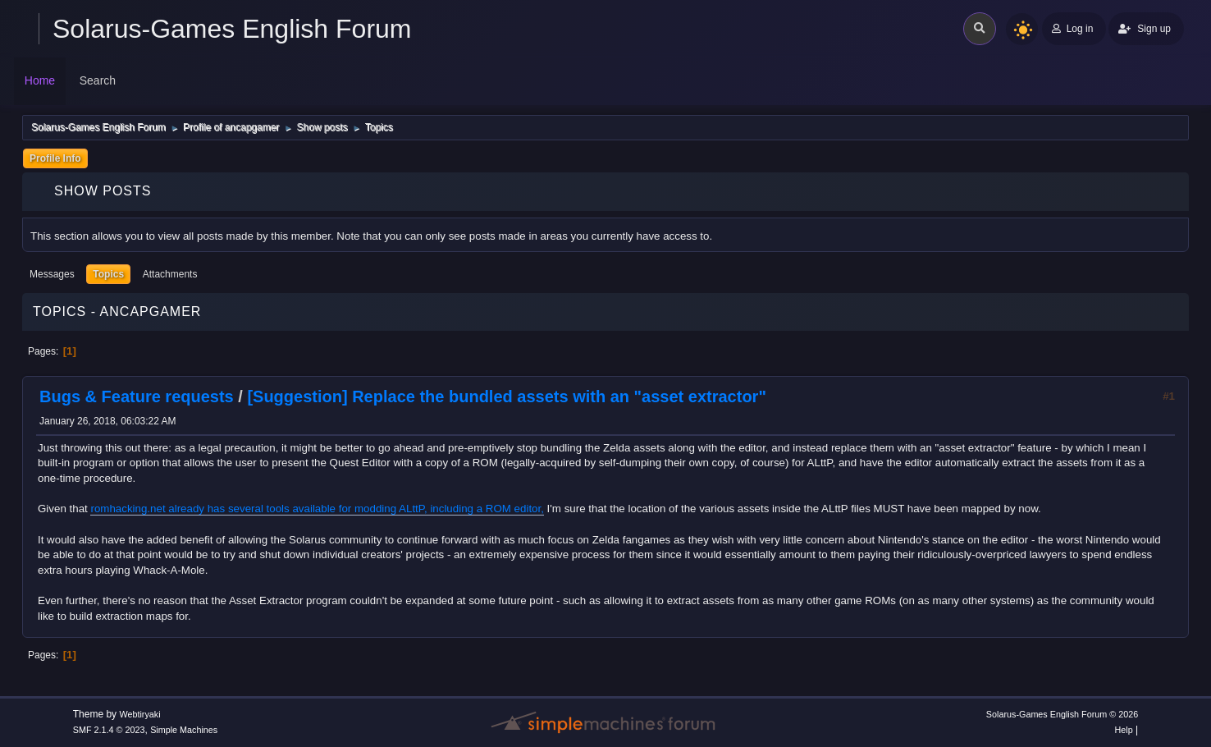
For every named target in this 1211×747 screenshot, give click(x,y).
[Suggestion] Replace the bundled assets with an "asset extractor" (506, 396)
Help (1124, 730)
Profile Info (55, 158)
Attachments (170, 274)
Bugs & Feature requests (136, 396)
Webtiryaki (139, 714)
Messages (52, 274)
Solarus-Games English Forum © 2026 (1062, 714)
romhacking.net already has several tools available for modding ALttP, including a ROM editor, (316, 508)
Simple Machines (183, 730)
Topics (108, 274)
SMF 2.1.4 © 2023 (109, 730)
